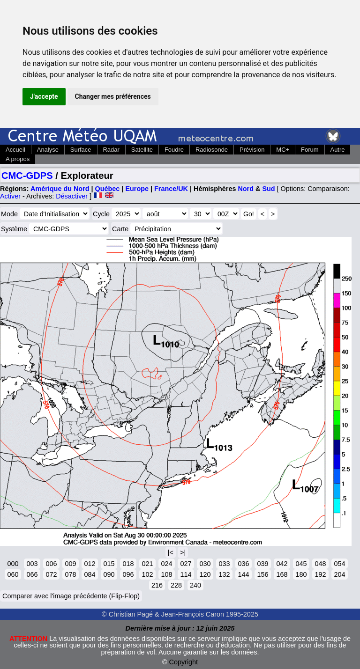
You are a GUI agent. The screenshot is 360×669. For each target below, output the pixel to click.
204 (339, 574)
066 (32, 574)
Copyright (183, 662)
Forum (309, 149)
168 (281, 574)
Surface (80, 149)
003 (32, 563)
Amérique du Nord (60, 188)
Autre (337, 149)
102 (147, 574)
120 (204, 574)
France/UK (171, 188)
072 (51, 574)
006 (51, 563)
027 (185, 563)
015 (108, 563)
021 (147, 563)
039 (262, 563)
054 (339, 563)
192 (320, 574)
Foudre (174, 149)
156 (262, 574)
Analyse (48, 149)
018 (128, 563)
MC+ (282, 149)
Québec (107, 188)
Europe (137, 188)
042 (281, 563)
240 (195, 585)
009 (70, 563)
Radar (111, 149)
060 (12, 574)
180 (301, 574)
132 (224, 574)
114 (185, 574)
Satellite (142, 149)
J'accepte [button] (44, 96)
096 (128, 574)
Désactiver (72, 196)
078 (70, 574)
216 (157, 585)
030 (204, 563)
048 (320, 563)
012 (89, 563)
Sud (268, 188)
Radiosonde (211, 149)
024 (166, 563)
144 (243, 574)
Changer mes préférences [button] (113, 96)
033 (224, 563)
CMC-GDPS (27, 175)
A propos (18, 158)
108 (166, 574)
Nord (246, 188)
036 (243, 563)
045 (301, 563)
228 (176, 585)
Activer (10, 196)
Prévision (252, 149)
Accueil (15, 149)
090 (108, 574)
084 (89, 574)
